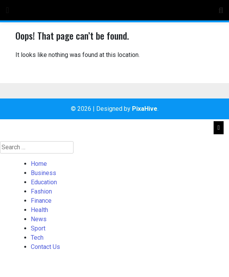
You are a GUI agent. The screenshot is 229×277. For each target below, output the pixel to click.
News (39, 219)
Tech (37, 237)
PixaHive (144, 108)
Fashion (41, 191)
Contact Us (45, 246)
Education (44, 182)
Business (43, 173)
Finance (41, 200)
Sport (38, 228)
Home (39, 163)
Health (39, 210)
